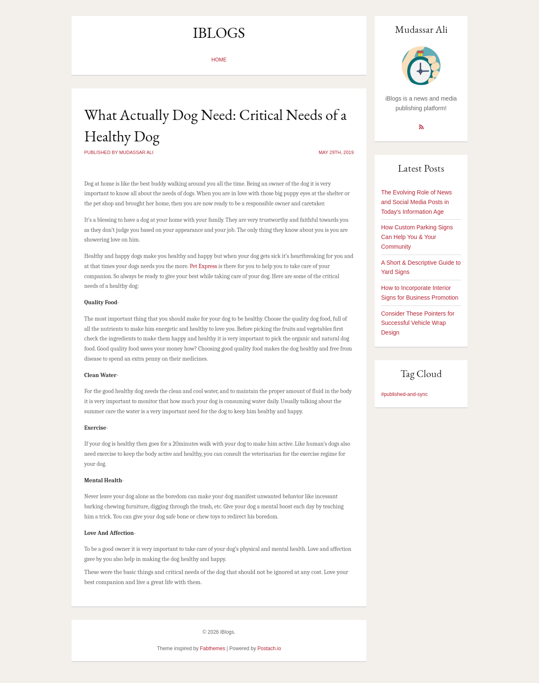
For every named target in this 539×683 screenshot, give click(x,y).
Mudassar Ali (421, 29)
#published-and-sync (404, 394)
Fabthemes (212, 648)
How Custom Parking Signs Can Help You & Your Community (417, 237)
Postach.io (269, 648)
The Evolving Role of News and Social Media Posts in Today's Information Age (416, 202)
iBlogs (219, 33)
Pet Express (203, 266)
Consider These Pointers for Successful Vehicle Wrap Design (417, 323)
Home (219, 60)
